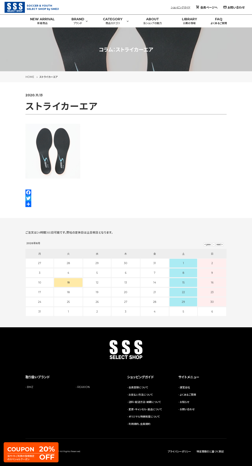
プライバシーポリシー (179, 451)
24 (39, 302)
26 (97, 302)
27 (125, 302)
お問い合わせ (187, 409)
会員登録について (138, 387)
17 (39, 292)
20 (125, 292)
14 (154, 282)
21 (154, 292)
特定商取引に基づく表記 (210, 451)
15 (183, 282)
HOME (29, 77)
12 (97, 282)
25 (68, 302)
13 (125, 282)
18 (68, 292)
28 (154, 302)
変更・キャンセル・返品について (145, 409)
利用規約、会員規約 (139, 424)
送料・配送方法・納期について (145, 402)
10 (39, 282)
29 (183, 302)
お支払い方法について (141, 394)
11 (68, 282)
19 (97, 292)
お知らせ (184, 402)
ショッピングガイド (180, 7)
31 (39, 311)
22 (183, 292)
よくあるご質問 (188, 394)
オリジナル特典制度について (144, 416)
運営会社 (185, 387)
